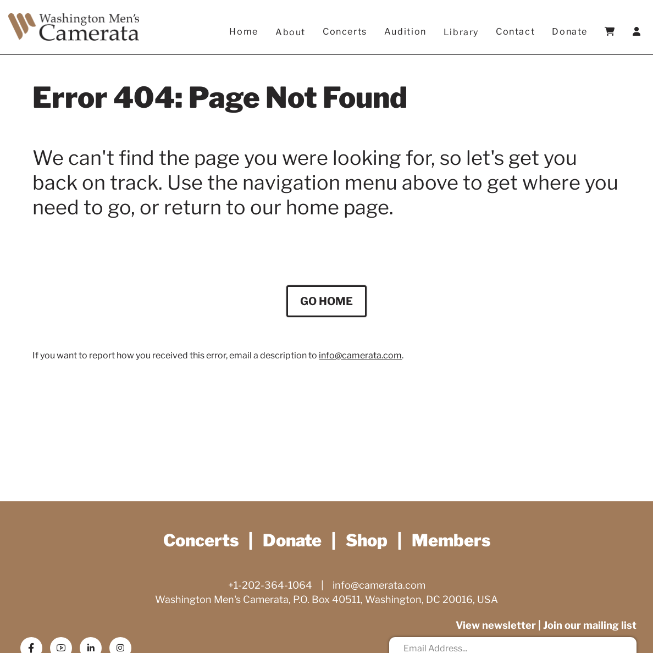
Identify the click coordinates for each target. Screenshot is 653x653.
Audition (405, 31)
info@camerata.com (360, 358)
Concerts (345, 31)
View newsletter (495, 625)
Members (455, 540)
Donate (570, 31)
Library (461, 31)
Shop (368, 540)
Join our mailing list (590, 625)
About (291, 31)
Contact (515, 31)
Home (244, 31)
